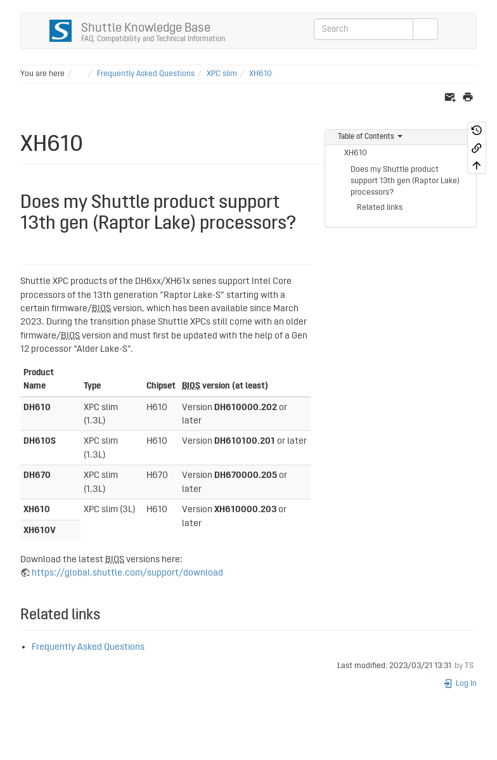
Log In (460, 683)
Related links (380, 207)
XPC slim (222, 74)
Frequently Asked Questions (146, 74)
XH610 (260, 74)
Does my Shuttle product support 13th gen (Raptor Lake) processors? (405, 180)
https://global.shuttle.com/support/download (127, 572)
